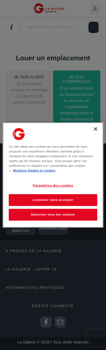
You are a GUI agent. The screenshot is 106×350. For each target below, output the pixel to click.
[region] (53, 175)
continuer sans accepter (53, 199)
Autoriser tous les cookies (53, 214)
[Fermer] (95, 129)
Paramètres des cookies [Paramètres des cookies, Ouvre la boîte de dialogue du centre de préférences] (53, 185)
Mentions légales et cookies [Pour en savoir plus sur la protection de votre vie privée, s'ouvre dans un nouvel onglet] (34, 170)
